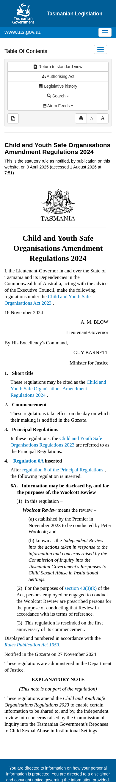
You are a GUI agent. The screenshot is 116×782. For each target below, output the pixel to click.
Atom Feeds (58, 88)
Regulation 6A (28, 444)
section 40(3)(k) (81, 571)
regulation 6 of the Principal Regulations (63, 453)
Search (58, 79)
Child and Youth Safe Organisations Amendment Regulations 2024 (58, 371)
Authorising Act (58, 59)
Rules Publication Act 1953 (31, 628)
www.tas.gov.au (23, 15)
